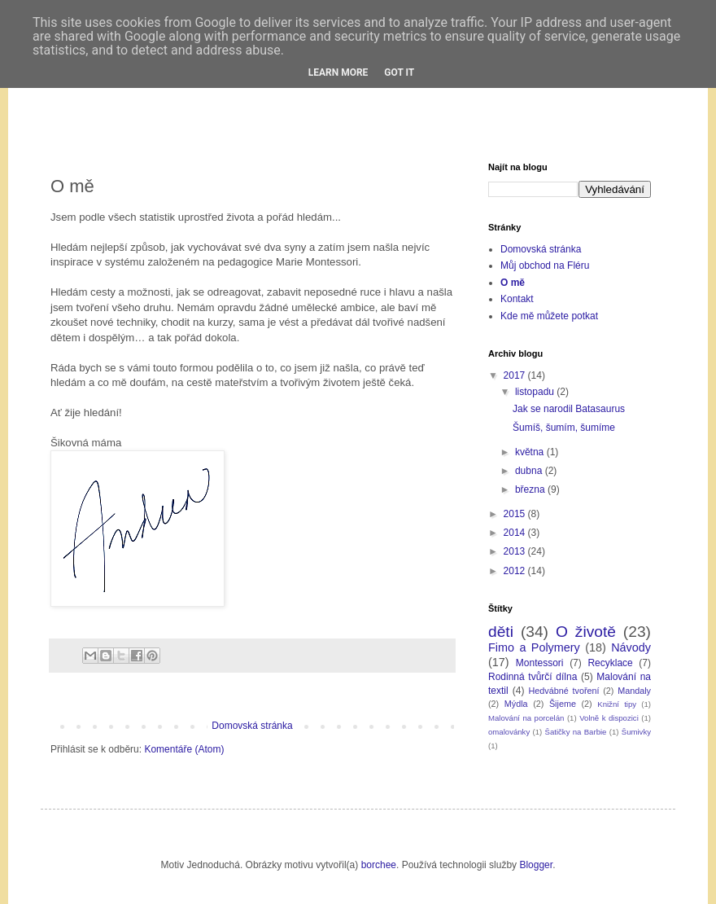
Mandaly (634, 691)
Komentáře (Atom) (184, 749)
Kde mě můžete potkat (549, 316)
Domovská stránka (252, 725)
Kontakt (517, 299)
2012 (516, 571)
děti (500, 631)
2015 (516, 514)
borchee (378, 865)
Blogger (535, 865)
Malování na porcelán (526, 717)
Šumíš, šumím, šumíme (564, 427)
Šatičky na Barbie (576, 731)
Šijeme (562, 704)
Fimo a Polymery (534, 647)
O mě (512, 282)
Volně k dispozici (609, 717)
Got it (399, 72)
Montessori (540, 663)
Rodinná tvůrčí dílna (532, 676)
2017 (516, 375)
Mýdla (516, 704)
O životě (586, 631)
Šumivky (636, 731)
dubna (530, 470)
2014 (516, 532)
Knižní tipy (616, 704)
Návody (631, 647)
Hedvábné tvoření (564, 691)
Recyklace (609, 663)
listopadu (536, 391)
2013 (516, 551)
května (531, 452)
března (531, 489)
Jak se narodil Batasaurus (569, 409)
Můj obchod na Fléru (544, 265)
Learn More (338, 72)
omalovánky (509, 731)
